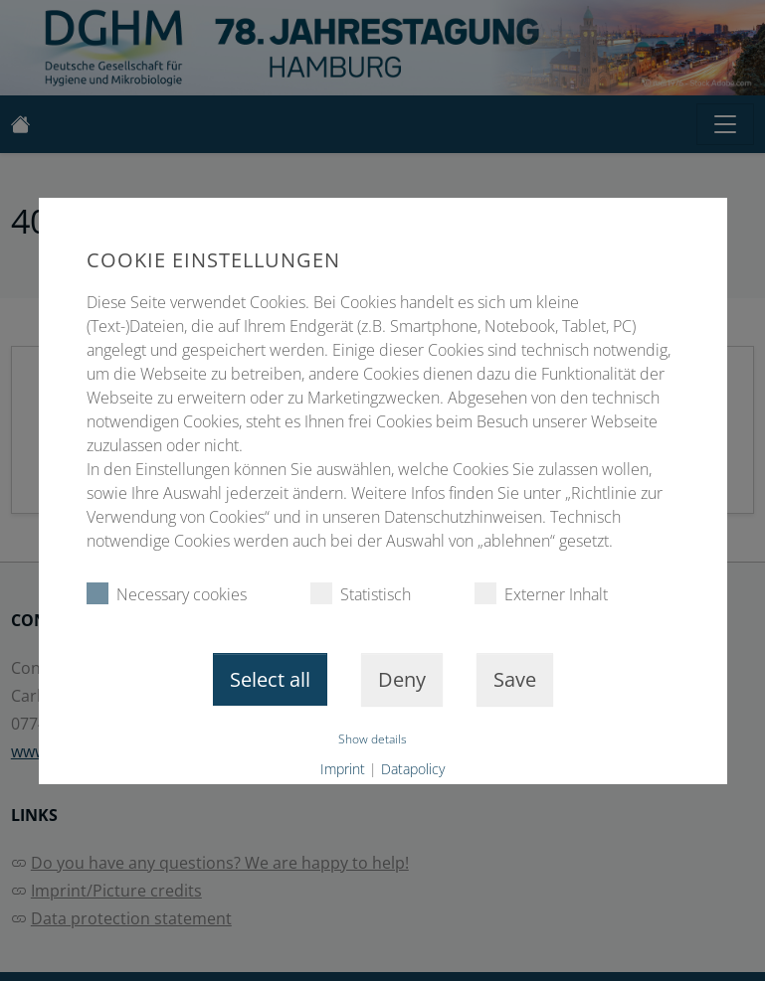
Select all (270, 679)
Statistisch (359, 593)
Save (514, 679)
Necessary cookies (166, 593)
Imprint (342, 768)
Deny (402, 679)
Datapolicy (413, 768)
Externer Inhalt (540, 593)
